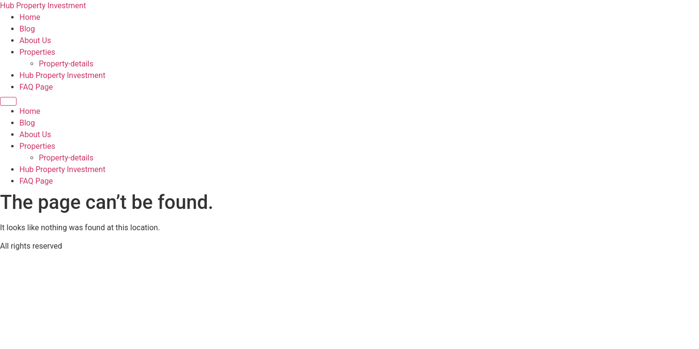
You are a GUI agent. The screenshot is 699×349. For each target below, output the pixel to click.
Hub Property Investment (43, 5)
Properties (37, 52)
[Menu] (8, 101)
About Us (35, 40)
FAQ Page (36, 87)
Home (29, 17)
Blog (27, 28)
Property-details (66, 63)
